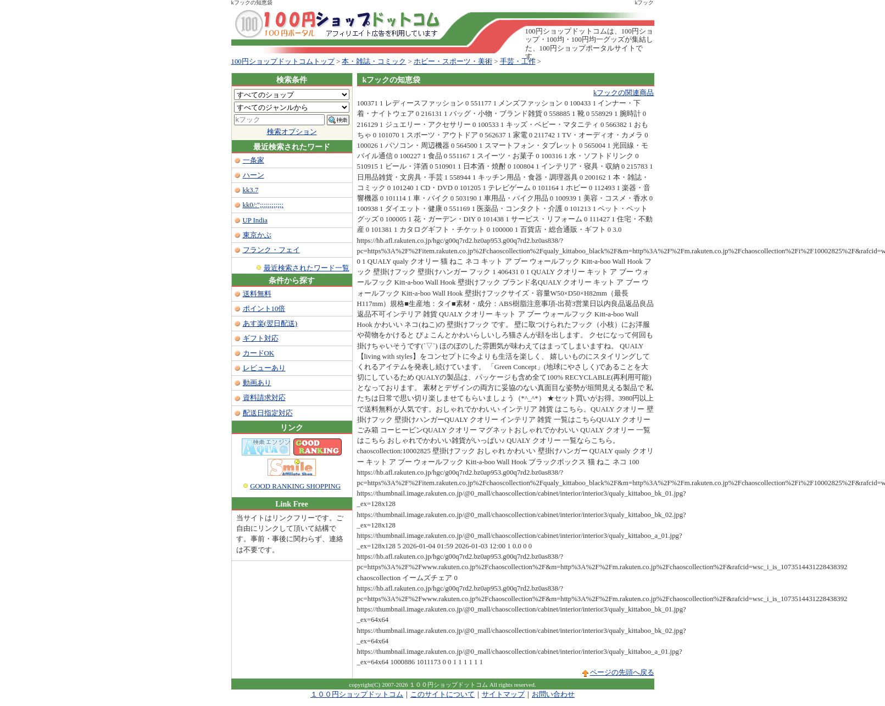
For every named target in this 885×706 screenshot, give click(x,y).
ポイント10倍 (264, 309)
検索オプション (292, 132)
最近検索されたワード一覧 (306, 268)
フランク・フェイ (271, 250)
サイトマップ (503, 694)
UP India (255, 220)
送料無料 (257, 294)
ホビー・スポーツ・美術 (453, 61)
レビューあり (264, 368)
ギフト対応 (261, 338)
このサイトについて (442, 694)
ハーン (253, 175)
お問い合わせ (553, 694)
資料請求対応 (264, 398)
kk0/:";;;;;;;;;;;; (263, 205)
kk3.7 (251, 190)
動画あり (257, 383)
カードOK (258, 353)
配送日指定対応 (268, 413)
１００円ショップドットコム (356, 694)
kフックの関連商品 (623, 93)
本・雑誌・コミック (374, 61)
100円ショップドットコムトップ (283, 61)
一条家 (253, 160)
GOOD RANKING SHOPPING (295, 486)
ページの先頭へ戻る (622, 672)
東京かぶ (257, 235)
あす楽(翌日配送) (270, 323)
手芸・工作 (518, 61)
